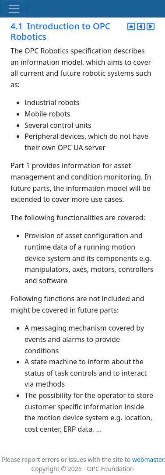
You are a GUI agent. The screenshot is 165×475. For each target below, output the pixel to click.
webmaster (148, 459)
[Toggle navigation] (14, 9)
